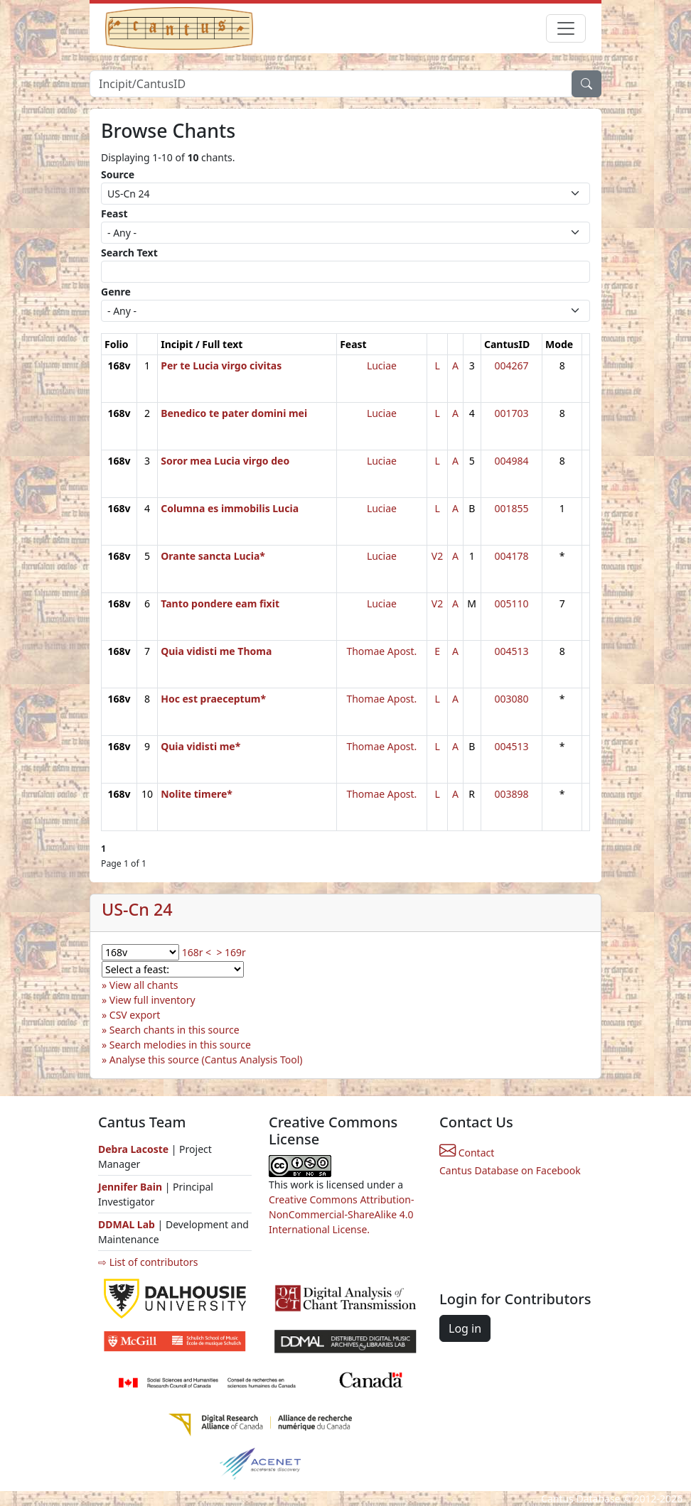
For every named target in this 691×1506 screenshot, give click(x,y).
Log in (465, 1328)
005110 (511, 603)
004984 (511, 460)
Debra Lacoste (133, 1149)
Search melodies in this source (180, 1044)
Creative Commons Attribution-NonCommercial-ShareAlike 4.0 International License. (341, 1214)
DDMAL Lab (126, 1224)
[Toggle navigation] (566, 28)
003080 (511, 698)
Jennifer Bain (131, 1186)
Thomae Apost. (381, 651)
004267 (511, 365)
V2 (437, 556)
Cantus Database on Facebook (510, 1170)
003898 (511, 794)
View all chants (143, 985)
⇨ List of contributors (148, 1262)
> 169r (230, 952)
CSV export (135, 1015)
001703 (511, 413)
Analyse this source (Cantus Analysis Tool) (206, 1059)
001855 (511, 508)
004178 (511, 556)
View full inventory (152, 1000)
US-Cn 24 (137, 909)
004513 (511, 651)
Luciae (382, 365)
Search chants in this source (174, 1029)
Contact (466, 1152)
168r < (196, 952)
